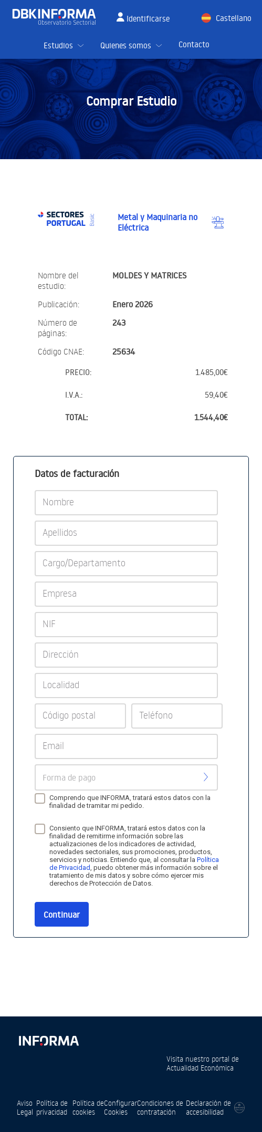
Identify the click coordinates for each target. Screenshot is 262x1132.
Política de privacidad (52, 1107)
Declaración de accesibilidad (208, 1107)
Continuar (62, 914)
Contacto (194, 44)
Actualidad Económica (200, 1067)
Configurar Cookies (120, 1107)
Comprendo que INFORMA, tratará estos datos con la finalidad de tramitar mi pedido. (130, 801)
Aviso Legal (25, 1107)
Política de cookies (88, 1107)
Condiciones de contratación (160, 1107)
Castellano (233, 18)
